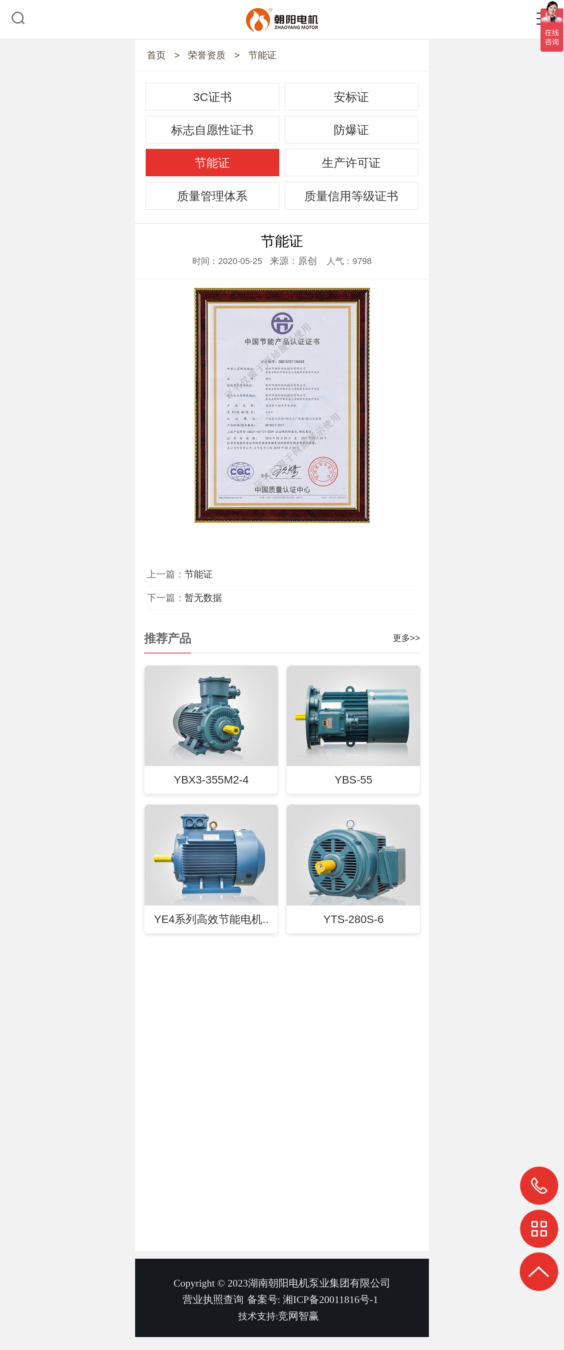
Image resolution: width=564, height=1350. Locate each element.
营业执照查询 (213, 1312)
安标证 (351, 96)
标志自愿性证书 (212, 129)
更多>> (406, 638)
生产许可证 (351, 162)
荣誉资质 (207, 55)
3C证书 (212, 96)
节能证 (262, 55)
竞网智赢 (298, 1329)
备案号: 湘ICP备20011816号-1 (312, 1312)
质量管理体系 (212, 196)
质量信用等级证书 (351, 196)
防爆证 (351, 129)
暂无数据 (203, 597)
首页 (156, 55)
